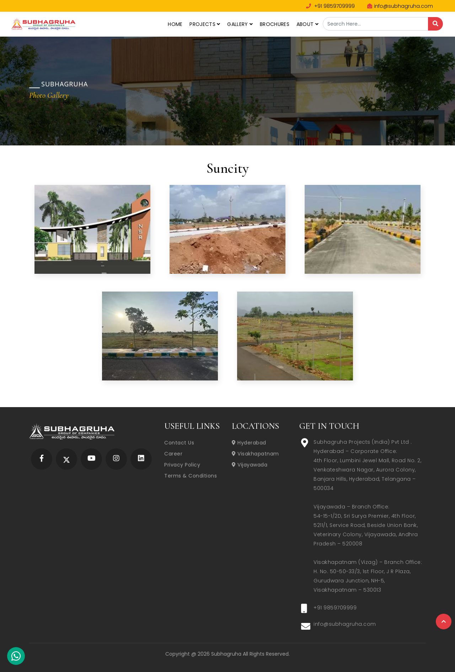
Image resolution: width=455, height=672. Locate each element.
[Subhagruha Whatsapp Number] (16, 657)
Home (175, 24)
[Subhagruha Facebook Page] (41, 458)
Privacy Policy (182, 464)
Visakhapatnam (255, 453)
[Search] (435, 24)
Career (173, 453)
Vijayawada (249, 464)
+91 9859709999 (330, 6)
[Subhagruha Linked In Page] (141, 458)
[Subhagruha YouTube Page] (91, 458)
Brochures (274, 24)
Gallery (240, 24)
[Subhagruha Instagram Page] (116, 458)
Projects (204, 24)
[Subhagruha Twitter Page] (66, 458)
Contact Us (179, 442)
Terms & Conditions (190, 475)
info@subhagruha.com (400, 6)
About (307, 24)
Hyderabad (249, 442)
